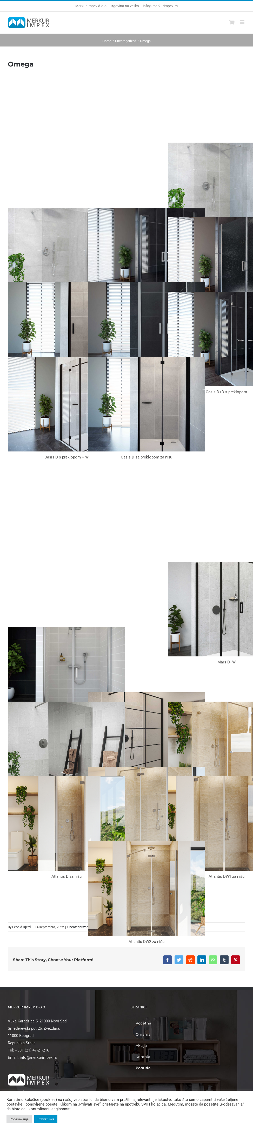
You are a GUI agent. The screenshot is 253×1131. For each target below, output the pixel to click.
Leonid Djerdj (21, 927)
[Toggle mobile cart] (232, 22)
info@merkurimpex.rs (160, 6)
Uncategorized (77, 927)
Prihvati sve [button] (45, 1119)
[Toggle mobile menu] (242, 22)
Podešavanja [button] (19, 1119)
